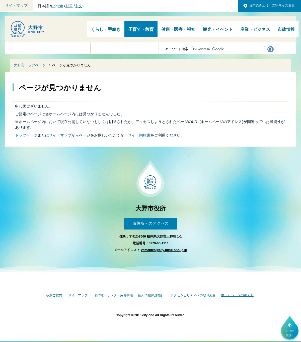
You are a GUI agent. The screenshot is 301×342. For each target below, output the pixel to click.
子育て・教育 (141, 29)
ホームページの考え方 (237, 295)
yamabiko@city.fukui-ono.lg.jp (164, 250)
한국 (69, 6)
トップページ (26, 135)
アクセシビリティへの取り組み (193, 295)
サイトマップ (16, 6)
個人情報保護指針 (151, 295)
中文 (78, 6)
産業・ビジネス (255, 29)
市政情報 (286, 29)
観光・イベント (218, 29)
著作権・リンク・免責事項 (113, 295)
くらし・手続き (106, 29)
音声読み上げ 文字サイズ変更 (272, 5)
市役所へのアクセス (150, 223)
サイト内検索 (139, 135)
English (57, 6)
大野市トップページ (30, 65)
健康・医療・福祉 (178, 29)
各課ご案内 (54, 295)
